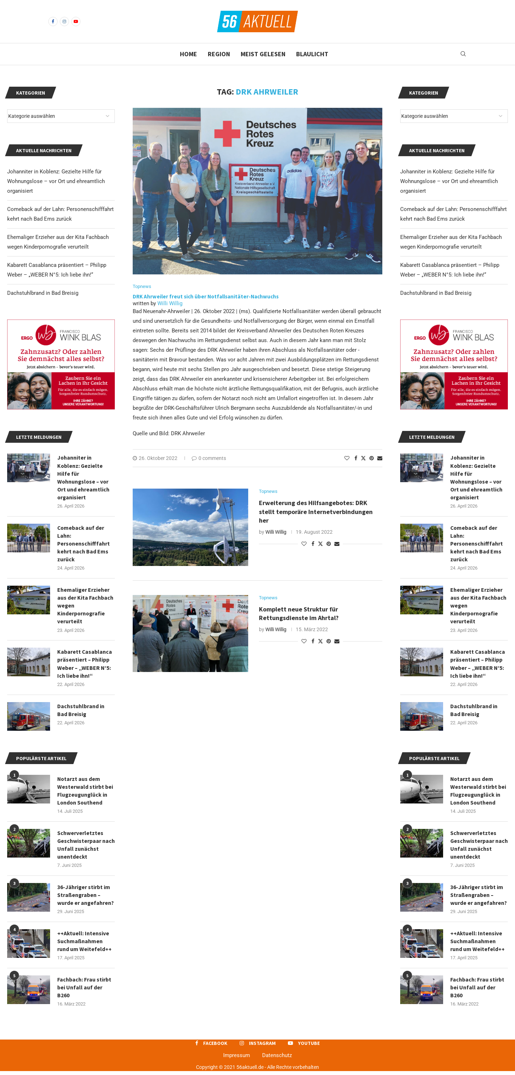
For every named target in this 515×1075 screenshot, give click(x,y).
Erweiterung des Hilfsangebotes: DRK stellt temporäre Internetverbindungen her (316, 512)
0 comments (209, 458)
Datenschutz (277, 1059)
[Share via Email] (379, 458)
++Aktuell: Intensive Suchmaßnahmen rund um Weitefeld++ (477, 944)
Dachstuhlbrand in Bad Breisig (435, 293)
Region (219, 54)
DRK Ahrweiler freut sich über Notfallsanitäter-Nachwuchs (206, 296)
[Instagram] (64, 21)
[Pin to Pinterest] (371, 458)
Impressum (236, 1059)
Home (188, 54)
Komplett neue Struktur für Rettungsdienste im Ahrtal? (299, 613)
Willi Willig (169, 304)
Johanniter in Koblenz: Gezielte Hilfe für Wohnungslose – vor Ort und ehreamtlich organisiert (449, 181)
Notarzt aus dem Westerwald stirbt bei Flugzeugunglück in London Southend (478, 792)
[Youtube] (75, 21)
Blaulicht (312, 54)
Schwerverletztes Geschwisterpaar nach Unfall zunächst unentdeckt (477, 847)
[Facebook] (53, 21)
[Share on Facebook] (355, 458)
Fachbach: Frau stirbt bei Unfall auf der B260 (477, 991)
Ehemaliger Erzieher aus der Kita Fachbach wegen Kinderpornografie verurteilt (478, 607)
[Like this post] (346, 458)
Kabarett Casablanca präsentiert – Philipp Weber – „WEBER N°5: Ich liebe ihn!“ (477, 665)
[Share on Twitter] (363, 458)
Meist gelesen (263, 54)
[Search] (463, 54)
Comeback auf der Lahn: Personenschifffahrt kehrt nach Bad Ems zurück (477, 544)
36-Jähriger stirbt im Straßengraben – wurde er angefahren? (478, 898)
